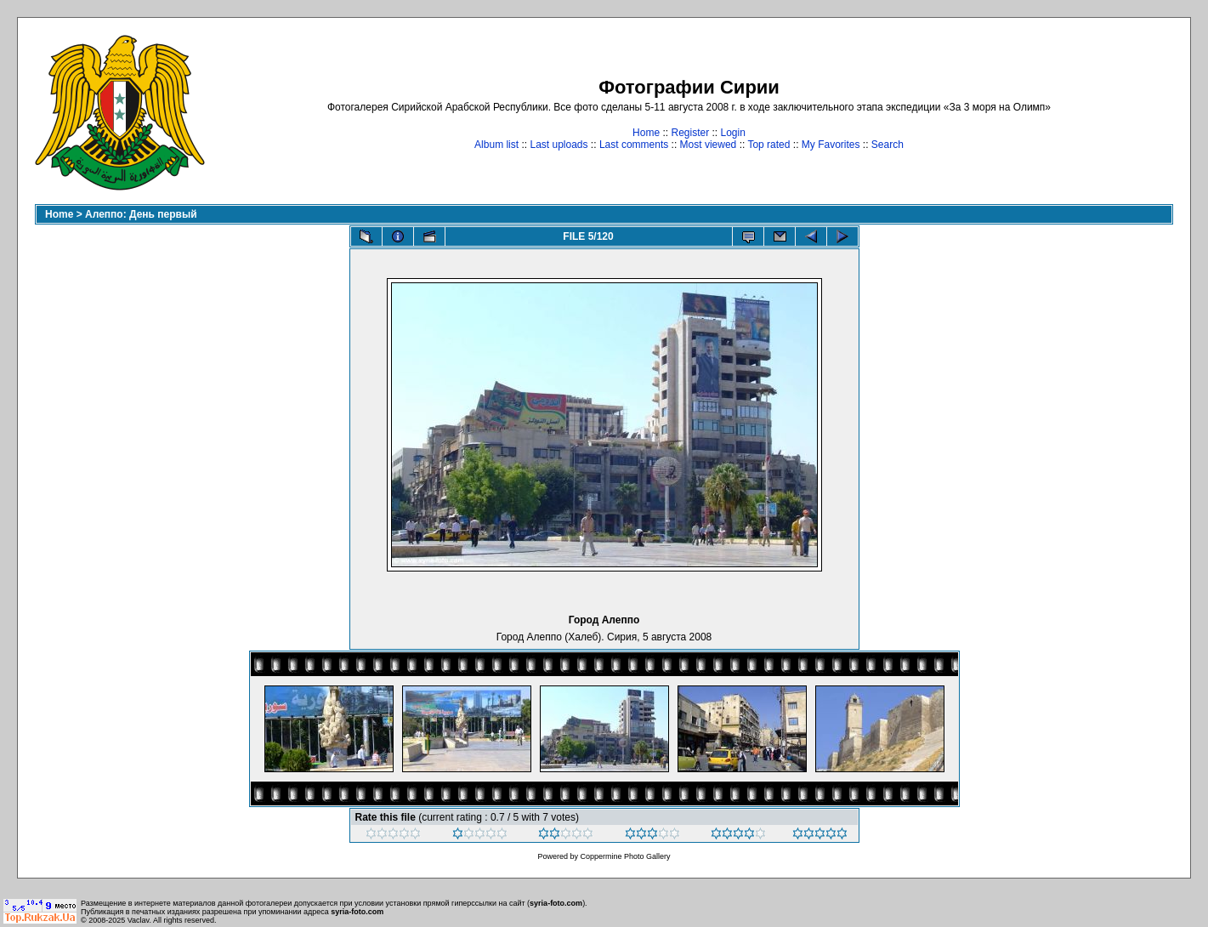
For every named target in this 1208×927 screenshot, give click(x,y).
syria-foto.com (556, 903)
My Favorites (831, 145)
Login (733, 133)
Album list (496, 145)
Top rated (768, 145)
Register (690, 133)
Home (646, 133)
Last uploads (558, 145)
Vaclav (139, 920)
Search (887, 145)
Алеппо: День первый (141, 214)
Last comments (633, 145)
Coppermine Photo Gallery (625, 856)
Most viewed (708, 145)
